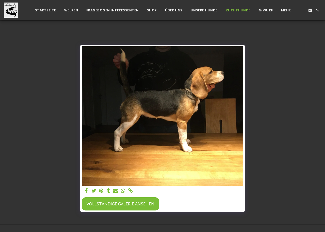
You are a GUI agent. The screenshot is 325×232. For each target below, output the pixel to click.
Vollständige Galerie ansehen (120, 204)
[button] (302, 10)
